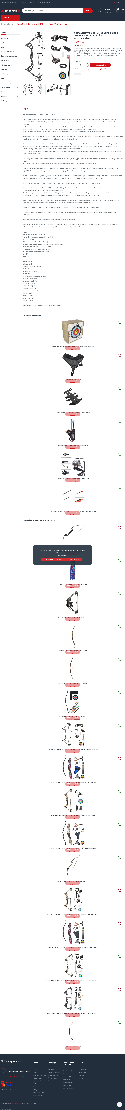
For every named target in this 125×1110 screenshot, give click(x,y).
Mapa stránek (37, 1095)
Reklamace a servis (54, 1081)
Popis (25, 109)
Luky (2, 47)
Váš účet (82, 1063)
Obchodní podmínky (54, 1072)
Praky (3, 92)
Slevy (35, 1090)
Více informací (62, 555)
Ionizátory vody (6, 83)
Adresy (81, 1078)
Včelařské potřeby (6, 74)
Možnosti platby (53, 1075)
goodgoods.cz (15, 1103)
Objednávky (82, 1072)
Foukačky (4, 101)
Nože (2, 78)
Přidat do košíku (100, 65)
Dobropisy (82, 1075)
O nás (35, 1069)
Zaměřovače (5, 60)
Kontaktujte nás (45, 2)
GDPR (35, 1072)
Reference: (78, 45)
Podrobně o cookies (39, 1075)
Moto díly (4, 96)
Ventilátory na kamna (8, 51)
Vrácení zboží (52, 1078)
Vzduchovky (5, 38)
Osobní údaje (82, 1069)
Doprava (51, 1069)
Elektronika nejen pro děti (9, 56)
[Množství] (81, 65)
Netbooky (4, 69)
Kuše (2, 42)
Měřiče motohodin (6, 65)
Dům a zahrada (5, 87)
